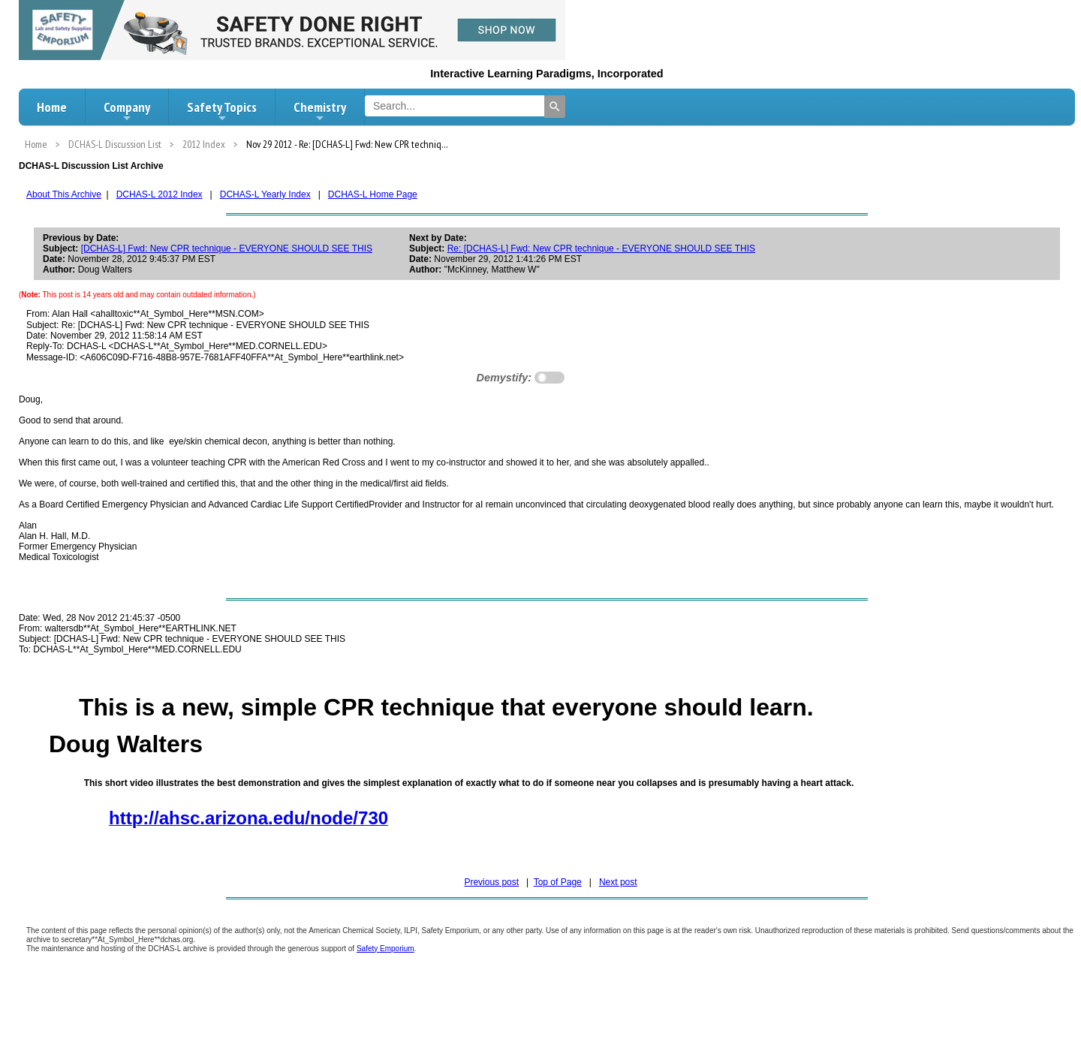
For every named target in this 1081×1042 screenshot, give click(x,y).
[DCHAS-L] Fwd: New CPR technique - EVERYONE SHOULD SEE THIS (226, 248)
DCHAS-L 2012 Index (159, 194)
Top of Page (558, 882)
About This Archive (63, 194)
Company (127, 111)
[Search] (554, 106)
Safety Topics (222, 111)
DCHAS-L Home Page (372, 194)
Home (52, 107)
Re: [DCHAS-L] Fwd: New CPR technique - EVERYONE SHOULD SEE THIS (601, 248)
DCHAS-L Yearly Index (265, 194)
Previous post (491, 882)
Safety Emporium (385, 948)
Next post (618, 882)
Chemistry (320, 111)
